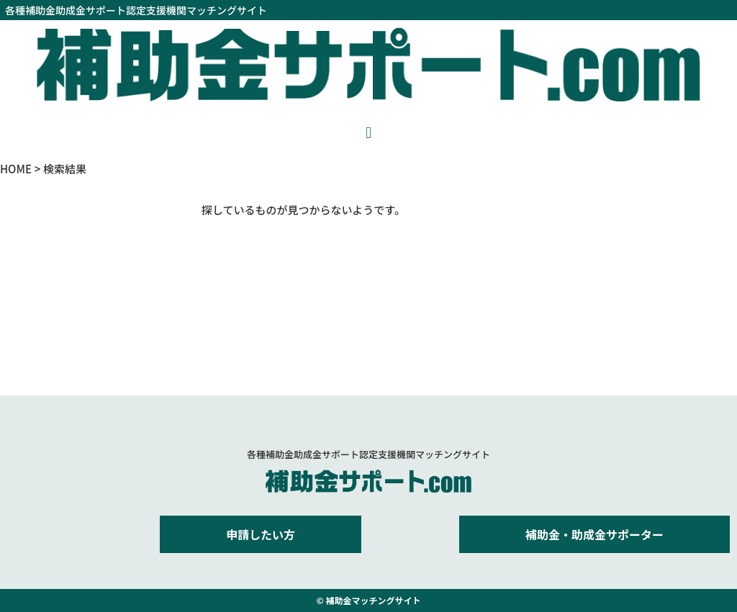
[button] (368, 133)
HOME (16, 168)
